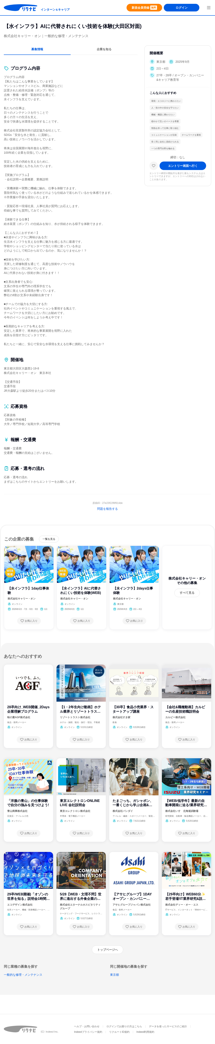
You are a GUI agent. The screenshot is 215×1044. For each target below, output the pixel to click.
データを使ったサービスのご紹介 (168, 1026)
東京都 (114, 974)
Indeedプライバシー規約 (88, 1031)
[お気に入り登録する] (29, 620)
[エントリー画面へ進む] (183, 166)
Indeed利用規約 (145, 1031)
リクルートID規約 (119, 1031)
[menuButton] (208, 7)
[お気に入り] (153, 166)
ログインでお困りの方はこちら (124, 1026)
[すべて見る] (187, 593)
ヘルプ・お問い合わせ (86, 1026)
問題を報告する (107, 508)
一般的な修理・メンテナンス (23, 974)
